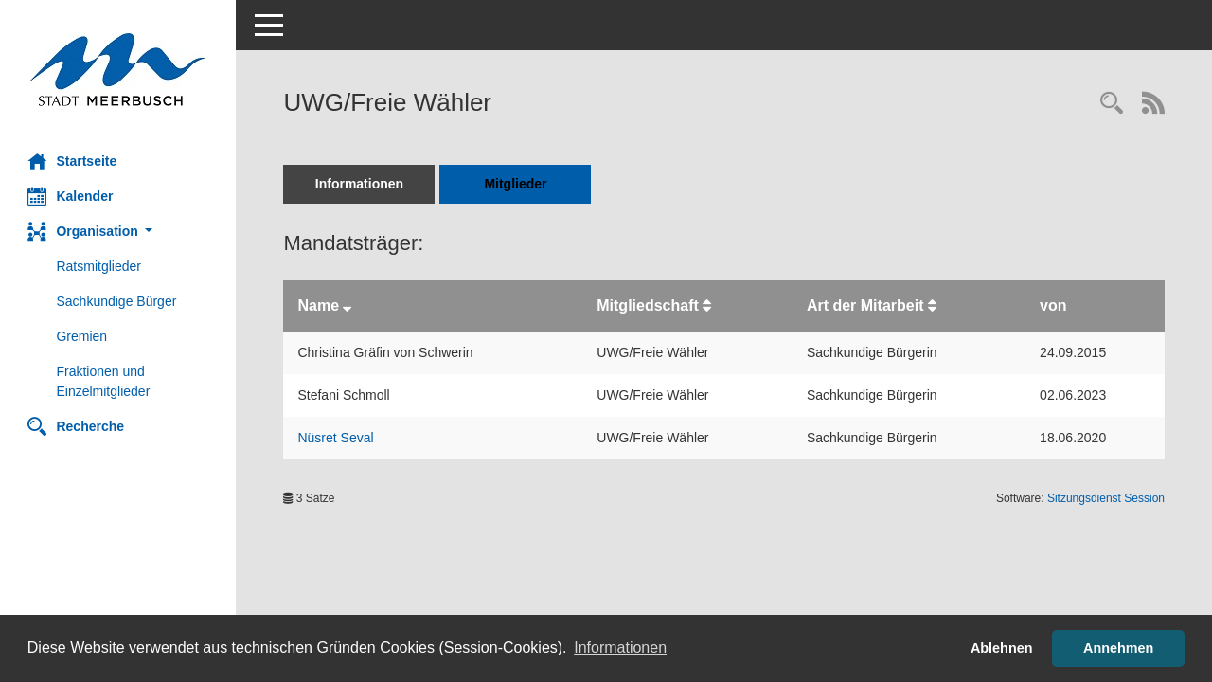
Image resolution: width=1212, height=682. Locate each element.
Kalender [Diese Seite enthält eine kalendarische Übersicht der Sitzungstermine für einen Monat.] (71, 196)
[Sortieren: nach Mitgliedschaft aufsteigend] (708, 305)
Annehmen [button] (1118, 647)
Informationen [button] (620, 647)
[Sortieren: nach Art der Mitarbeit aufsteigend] (932, 305)
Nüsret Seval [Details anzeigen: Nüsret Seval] (336, 437)
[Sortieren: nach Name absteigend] (348, 305)
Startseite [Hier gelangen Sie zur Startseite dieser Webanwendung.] (72, 161)
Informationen (359, 183)
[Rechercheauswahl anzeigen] (1111, 104)
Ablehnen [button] (1002, 647)
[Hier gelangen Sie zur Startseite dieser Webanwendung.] (118, 69)
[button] (118, 231)
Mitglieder (516, 183)
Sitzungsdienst (1106, 498)
